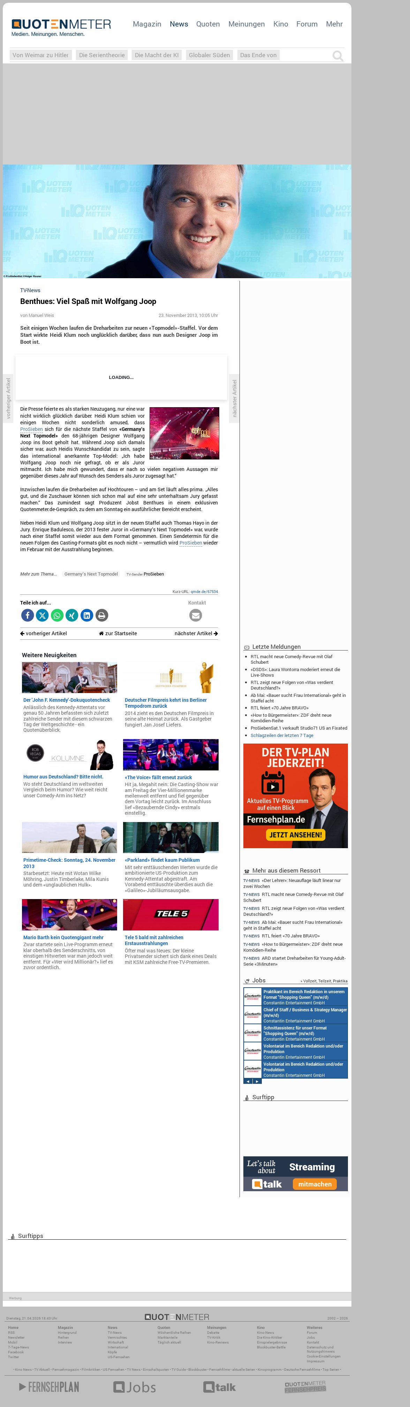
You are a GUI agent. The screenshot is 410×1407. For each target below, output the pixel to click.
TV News (134, 1369)
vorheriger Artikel (43, 633)
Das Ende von (258, 55)
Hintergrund (67, 1332)
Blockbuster (197, 1369)
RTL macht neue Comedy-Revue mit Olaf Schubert (291, 659)
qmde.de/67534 (204, 591)
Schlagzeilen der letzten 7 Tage (282, 735)
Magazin (147, 24)
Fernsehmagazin (65, 1369)
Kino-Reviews (218, 1342)
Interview (65, 1342)
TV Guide (179, 1369)
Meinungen (246, 24)
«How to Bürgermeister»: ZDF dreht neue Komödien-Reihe (291, 718)
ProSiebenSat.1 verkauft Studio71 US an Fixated (299, 728)
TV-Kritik (213, 1337)
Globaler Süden (209, 55)
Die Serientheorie (102, 55)
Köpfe (112, 1352)
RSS (11, 1332)
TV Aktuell (42, 1369)
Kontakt (313, 1342)
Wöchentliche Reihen (174, 1332)
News (179, 24)
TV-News (115, 1332)
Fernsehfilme (219, 1369)
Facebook (16, 1352)
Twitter (13, 1357)
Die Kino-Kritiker (269, 1337)
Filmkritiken (91, 1369)
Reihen (63, 1337)
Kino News (23, 1369)
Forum (307, 24)
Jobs (311, 1337)
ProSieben (31, 429)
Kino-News (265, 1332)
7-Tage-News (18, 1347)
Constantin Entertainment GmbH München (294, 996)
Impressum (316, 1361)
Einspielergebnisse (272, 1342)
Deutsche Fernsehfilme (302, 1369)
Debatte (213, 1332)
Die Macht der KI (157, 55)
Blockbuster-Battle (271, 1347)
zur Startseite (118, 633)
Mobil (12, 1342)
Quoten (208, 24)
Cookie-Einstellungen (324, 1356)
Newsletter (16, 1337)
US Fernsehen (113, 1369)
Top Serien (330, 1369)
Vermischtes (117, 1337)
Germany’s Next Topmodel (91, 574)
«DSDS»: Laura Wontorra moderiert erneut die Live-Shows (295, 672)
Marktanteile (167, 1337)
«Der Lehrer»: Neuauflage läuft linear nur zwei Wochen (292, 883)
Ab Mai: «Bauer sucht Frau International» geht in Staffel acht (298, 698)
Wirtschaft (116, 1342)
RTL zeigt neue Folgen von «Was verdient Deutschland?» (292, 685)
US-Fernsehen (119, 1357)
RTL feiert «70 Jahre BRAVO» (280, 708)
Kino (280, 24)
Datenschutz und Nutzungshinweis (321, 1349)
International (118, 1347)
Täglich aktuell (169, 1342)
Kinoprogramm (270, 1369)
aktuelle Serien (243, 1369)
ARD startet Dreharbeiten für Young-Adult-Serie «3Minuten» (294, 961)
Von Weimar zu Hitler (41, 55)
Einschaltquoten (156, 1369)
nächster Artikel (196, 633)
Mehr (334, 24)
